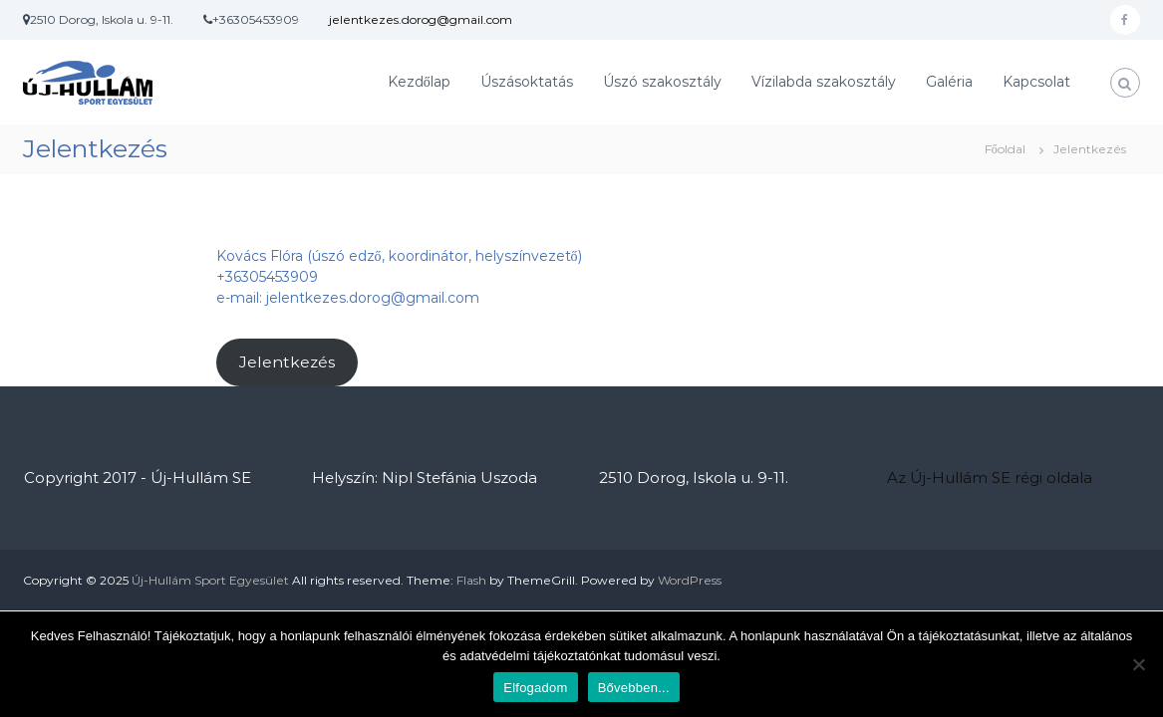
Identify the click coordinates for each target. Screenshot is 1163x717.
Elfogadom (535, 687)
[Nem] (1138, 664)
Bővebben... (634, 687)
